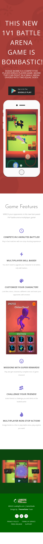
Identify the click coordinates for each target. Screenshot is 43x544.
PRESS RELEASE (16, 524)
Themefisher (23, 509)
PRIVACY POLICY (13, 521)
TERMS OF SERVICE (28, 521)
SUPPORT (28, 524)
